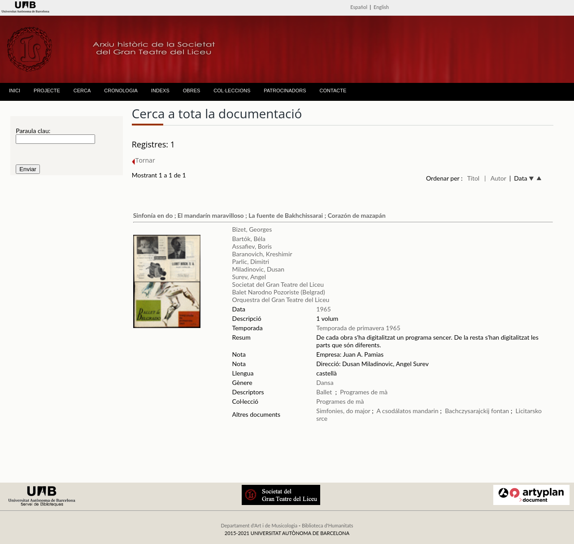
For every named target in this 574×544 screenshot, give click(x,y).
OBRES (191, 90)
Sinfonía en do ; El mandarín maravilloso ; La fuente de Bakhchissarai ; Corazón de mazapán (259, 215)
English (381, 7)
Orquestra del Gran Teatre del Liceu (281, 299)
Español (358, 7)
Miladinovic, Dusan (258, 269)
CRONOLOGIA (121, 90)
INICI (14, 90)
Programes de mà (363, 392)
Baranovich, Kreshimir (262, 254)
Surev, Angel (249, 277)
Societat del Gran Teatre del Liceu (278, 284)
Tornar (143, 160)
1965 (323, 309)
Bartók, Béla (248, 238)
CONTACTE (333, 90)
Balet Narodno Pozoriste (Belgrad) (278, 292)
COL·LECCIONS (231, 90)
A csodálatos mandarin (408, 410)
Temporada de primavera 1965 (358, 328)
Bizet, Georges (252, 229)
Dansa (324, 382)
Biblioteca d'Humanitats (327, 525)
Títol (473, 178)
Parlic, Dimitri (251, 261)
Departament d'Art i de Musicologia (259, 525)
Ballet (324, 392)
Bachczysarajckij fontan (478, 410)
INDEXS (160, 90)
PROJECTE (47, 90)
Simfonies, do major (343, 410)
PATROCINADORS (285, 90)
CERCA (82, 90)
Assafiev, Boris (252, 246)
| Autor (495, 178)
